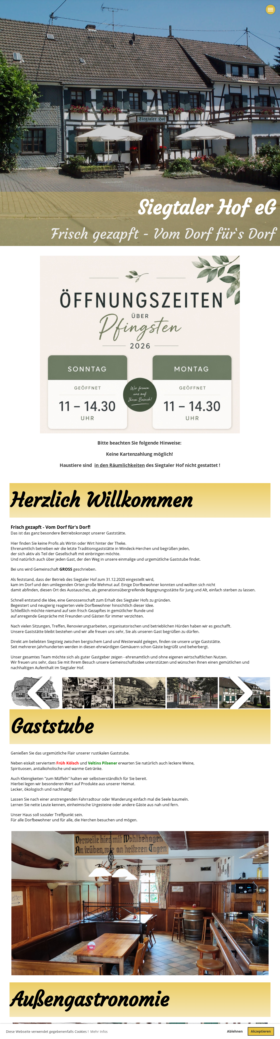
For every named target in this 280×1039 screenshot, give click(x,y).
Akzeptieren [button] (261, 1031)
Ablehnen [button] (235, 1031)
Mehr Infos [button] (99, 1031)
